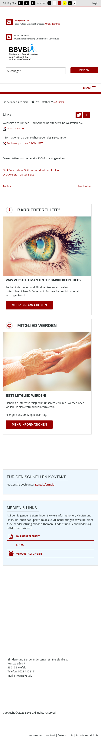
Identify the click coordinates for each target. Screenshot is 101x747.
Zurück (7, 186)
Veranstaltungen (25, 554)
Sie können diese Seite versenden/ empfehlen (31, 170)
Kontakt (50, 735)
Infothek (44, 102)
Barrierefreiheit (24, 536)
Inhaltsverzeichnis (87, 735)
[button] (86, 115)
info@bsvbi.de (22, 20)
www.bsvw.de (13, 128)
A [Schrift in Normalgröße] (27, 3)
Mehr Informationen (29, 305)
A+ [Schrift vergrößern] (20, 3)
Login (95, 3)
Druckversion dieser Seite (18, 174)
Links (58, 102)
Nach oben (85, 186)
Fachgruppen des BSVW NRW (23, 143)
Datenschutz (66, 735)
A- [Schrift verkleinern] (33, 3)
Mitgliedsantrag (52, 23)
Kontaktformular (45, 484)
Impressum (36, 735)
